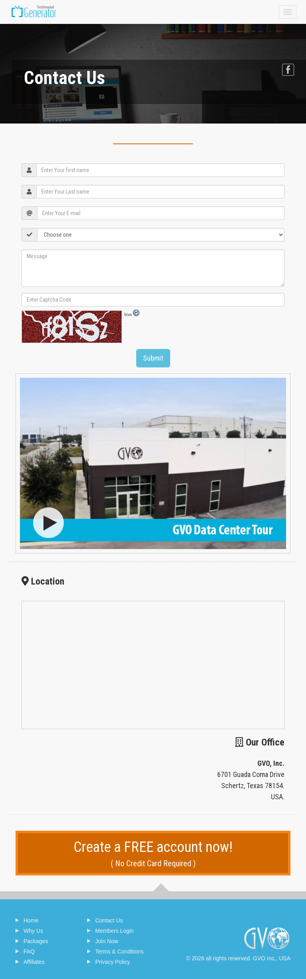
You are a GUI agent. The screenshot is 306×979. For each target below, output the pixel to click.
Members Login (114, 931)
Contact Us (109, 920)
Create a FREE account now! (153, 854)
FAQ (29, 951)
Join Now (106, 941)
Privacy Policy (112, 962)
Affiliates (34, 962)
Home (31, 920)
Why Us (33, 931)
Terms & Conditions (119, 951)
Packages (36, 941)
